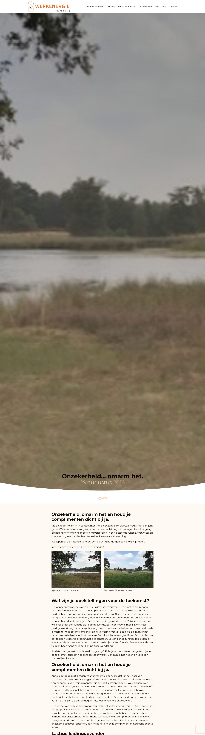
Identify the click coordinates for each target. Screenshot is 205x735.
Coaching (110, 6)
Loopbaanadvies (95, 6)
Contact (173, 6)
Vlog (164, 6)
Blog (157, 6)
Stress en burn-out (127, 6)
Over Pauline (145, 6)
